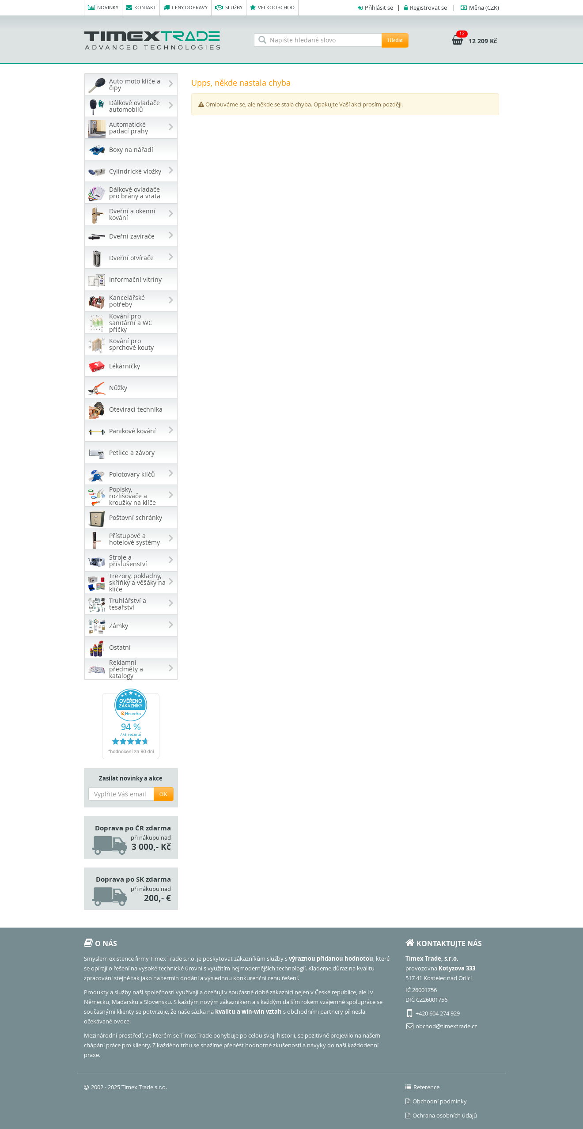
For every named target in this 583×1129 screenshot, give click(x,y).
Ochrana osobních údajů (441, 1115)
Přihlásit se (379, 7)
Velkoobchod (272, 7)
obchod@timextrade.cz (446, 1026)
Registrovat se (428, 7)
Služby (228, 7)
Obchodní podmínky (436, 1101)
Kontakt (141, 7)
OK (163, 794)
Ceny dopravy (185, 7)
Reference (422, 1087)
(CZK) (484, 7)
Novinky (103, 7)
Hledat (395, 40)
